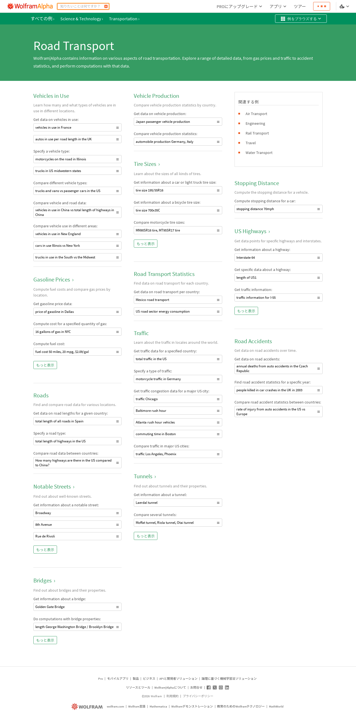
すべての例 (42, 19)
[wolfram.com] (88, 706)
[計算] (106, 6)
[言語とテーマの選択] (344, 6)
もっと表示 (45, 365)
